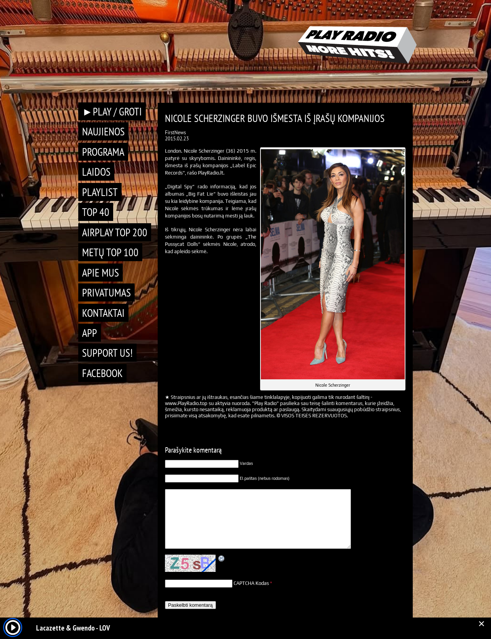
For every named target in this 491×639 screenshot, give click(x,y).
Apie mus (100, 272)
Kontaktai (103, 313)
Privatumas (106, 292)
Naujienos (103, 131)
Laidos (96, 172)
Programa (103, 152)
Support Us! (107, 353)
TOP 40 (95, 212)
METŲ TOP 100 (110, 252)
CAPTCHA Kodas (251, 583)
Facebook (102, 373)
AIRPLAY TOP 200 (114, 232)
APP (89, 333)
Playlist (100, 192)
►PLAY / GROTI (112, 111)
